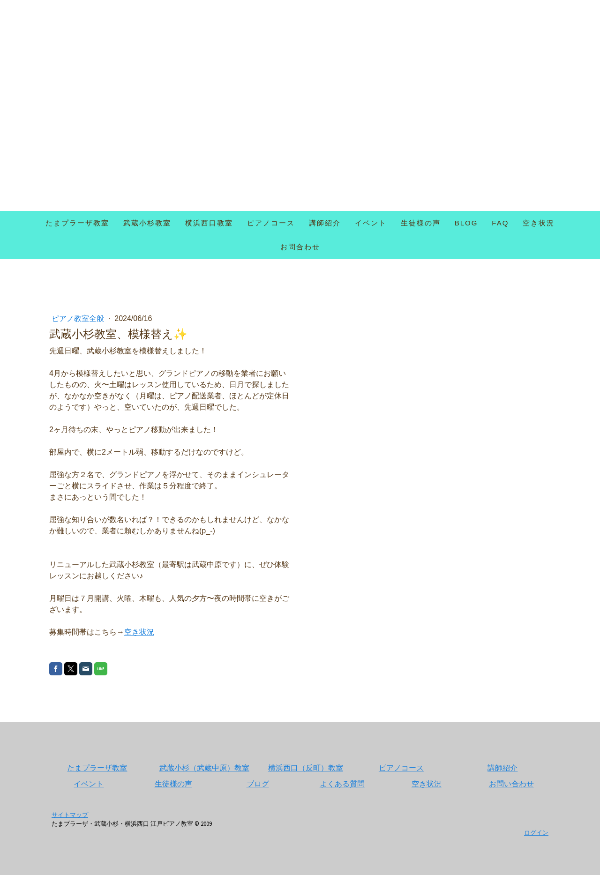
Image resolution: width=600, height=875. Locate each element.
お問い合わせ (511, 783)
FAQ (500, 223)
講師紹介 (325, 223)
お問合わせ (300, 247)
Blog (466, 223)
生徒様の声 (421, 223)
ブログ (258, 783)
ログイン (536, 832)
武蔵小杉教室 (147, 223)
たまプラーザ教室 (77, 223)
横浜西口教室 (209, 223)
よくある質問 (342, 783)
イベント (371, 223)
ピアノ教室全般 (79, 318)
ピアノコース (271, 223)
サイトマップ (70, 814)
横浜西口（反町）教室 (305, 767)
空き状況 (539, 223)
